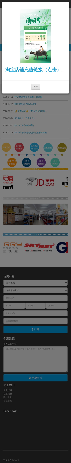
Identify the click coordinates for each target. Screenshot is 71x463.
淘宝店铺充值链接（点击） (33, 69)
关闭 (36, 86)
